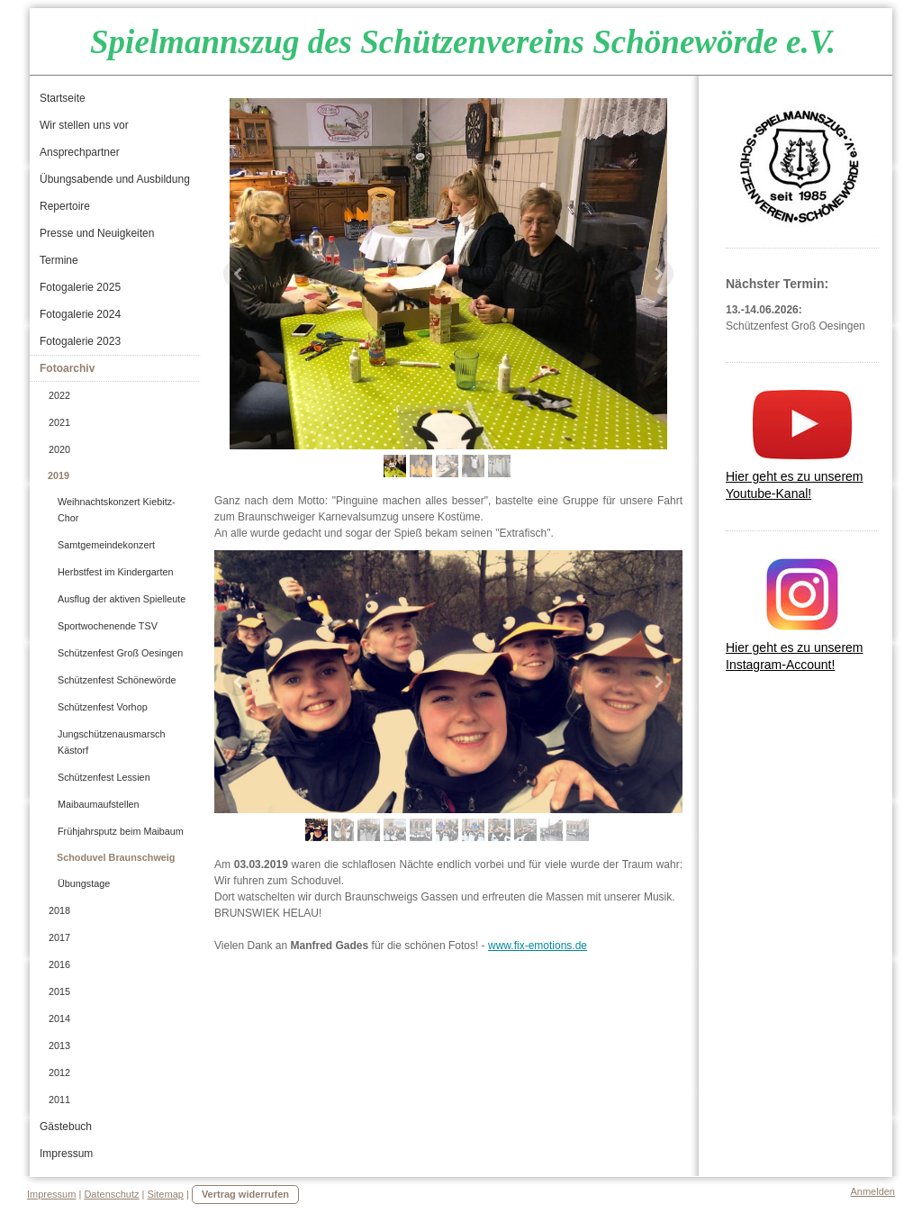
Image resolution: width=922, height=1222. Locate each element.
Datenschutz (111, 1194)
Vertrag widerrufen (245, 1194)
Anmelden (872, 1191)
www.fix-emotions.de (537, 945)
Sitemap (166, 1194)
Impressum (51, 1194)
